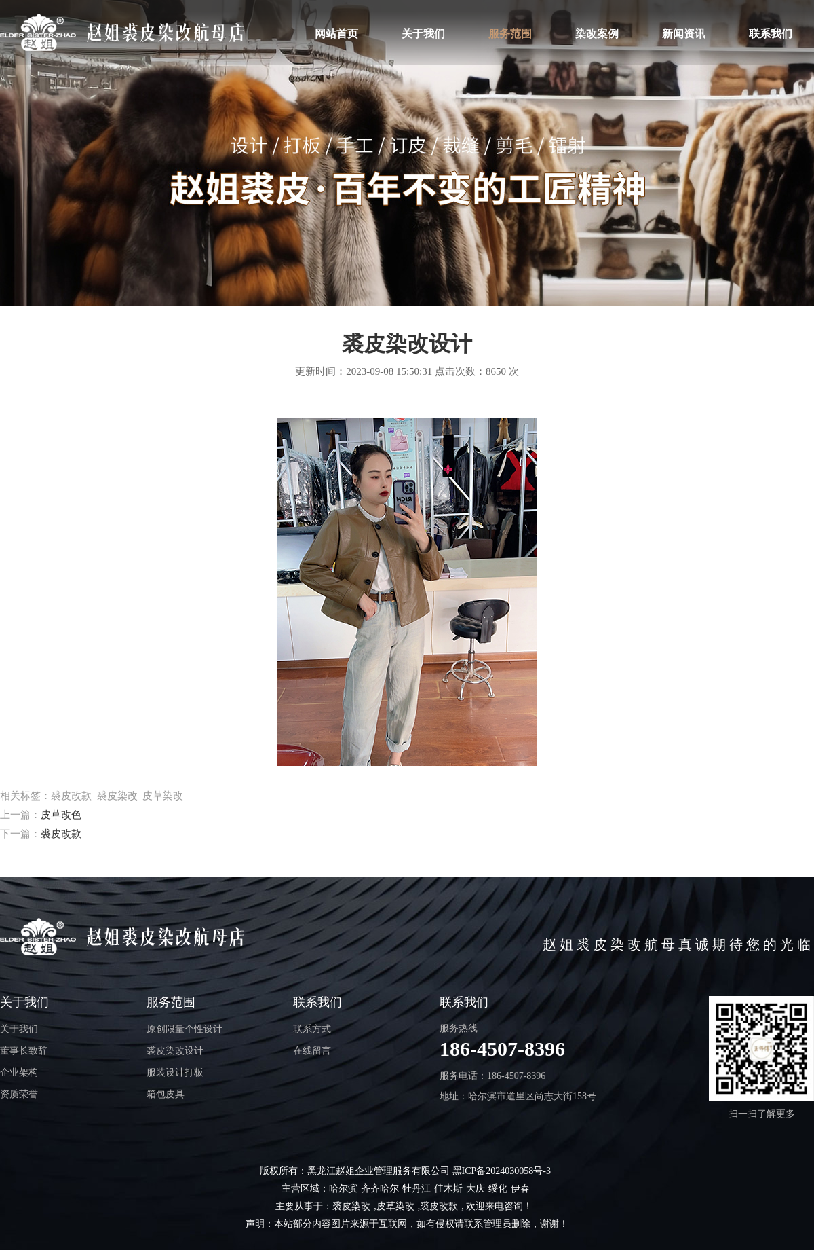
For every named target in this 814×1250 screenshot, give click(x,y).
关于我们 (423, 33)
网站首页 (336, 33)
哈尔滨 (343, 1188)
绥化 (497, 1188)
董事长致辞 (23, 1051)
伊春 (520, 1188)
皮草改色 (61, 814)
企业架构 (19, 1072)
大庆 (475, 1188)
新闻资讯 (683, 33)
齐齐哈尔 (380, 1188)
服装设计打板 (175, 1072)
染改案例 (597, 33)
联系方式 (312, 1029)
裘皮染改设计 (175, 1051)
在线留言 (312, 1051)
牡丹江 (416, 1188)
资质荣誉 (19, 1094)
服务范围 (510, 33)
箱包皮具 (166, 1094)
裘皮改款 (61, 833)
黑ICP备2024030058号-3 (501, 1171)
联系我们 (770, 33)
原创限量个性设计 (184, 1029)
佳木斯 (448, 1188)
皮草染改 (395, 1206)
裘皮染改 (351, 1206)
